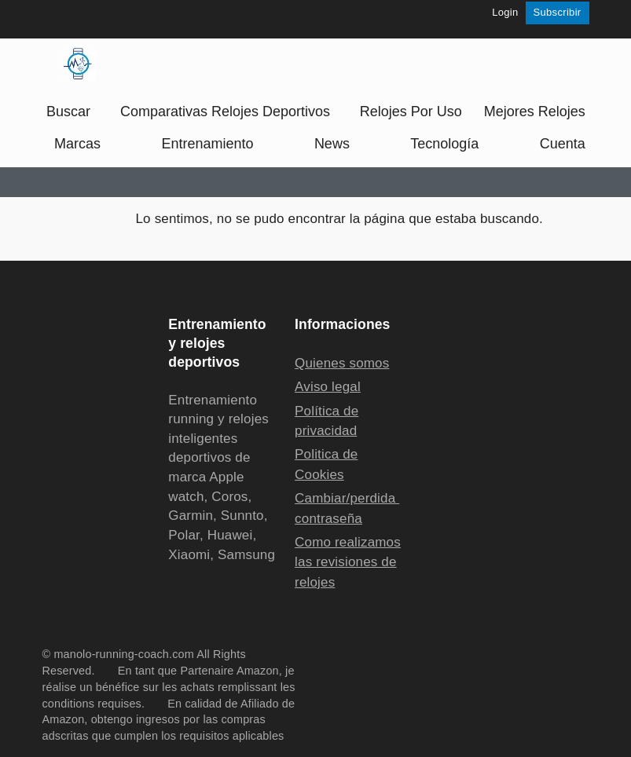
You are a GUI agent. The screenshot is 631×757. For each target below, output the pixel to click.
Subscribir (557, 12)
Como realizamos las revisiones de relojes (348, 562)
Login (505, 12)
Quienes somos (342, 363)
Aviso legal (328, 386)
